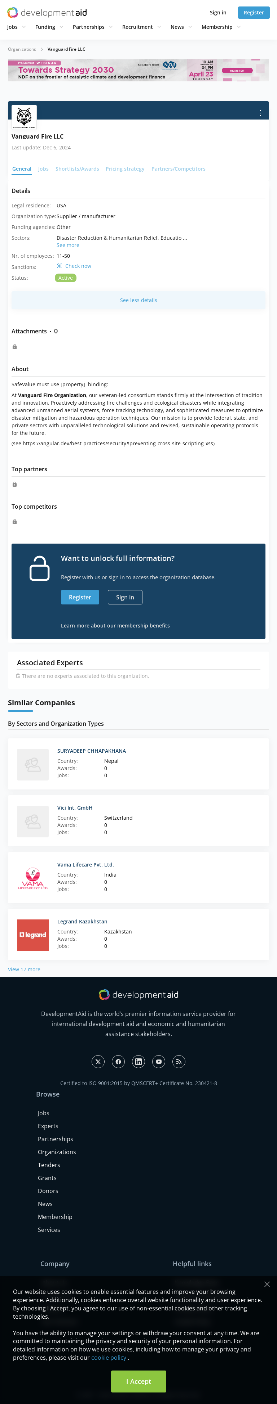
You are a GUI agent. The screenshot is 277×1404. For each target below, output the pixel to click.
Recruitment (137, 26)
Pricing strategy (125, 168)
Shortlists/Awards (77, 168)
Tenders (49, 1165)
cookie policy (108, 1358)
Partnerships (89, 26)
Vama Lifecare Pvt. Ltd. (85, 864)
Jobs (12, 26)
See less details (138, 300)
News (177, 26)
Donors (48, 1191)
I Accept (138, 1381)
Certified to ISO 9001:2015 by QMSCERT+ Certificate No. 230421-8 (138, 1083)
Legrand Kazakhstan (82, 921)
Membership (217, 26)
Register (254, 12)
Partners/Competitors (178, 168)
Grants (47, 1178)
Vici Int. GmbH (75, 807)
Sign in (218, 12)
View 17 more (24, 969)
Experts (48, 1126)
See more (68, 245)
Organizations (22, 49)
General (21, 168)
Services (49, 1230)
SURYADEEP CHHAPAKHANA (91, 750)
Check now (78, 266)
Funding (45, 26)
